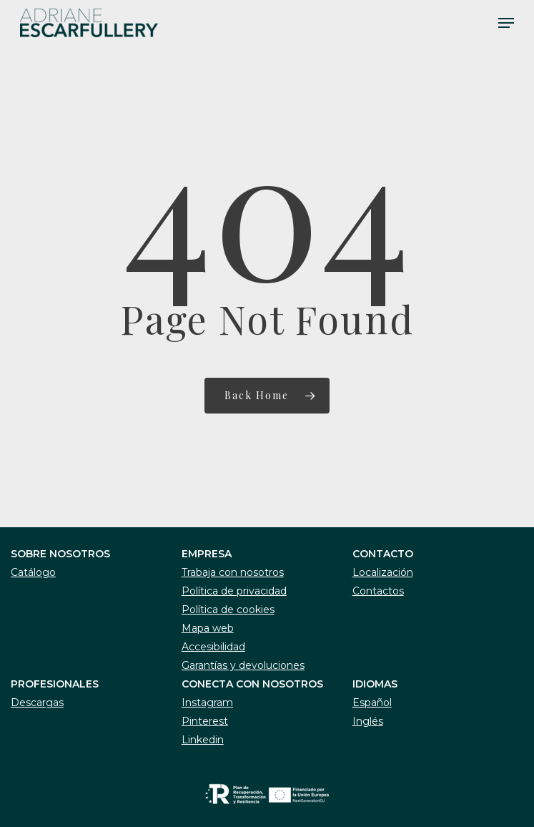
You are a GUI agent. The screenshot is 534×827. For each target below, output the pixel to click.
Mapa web (208, 628)
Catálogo (33, 572)
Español (372, 702)
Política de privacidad (234, 590)
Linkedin (203, 739)
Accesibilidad (213, 646)
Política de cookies (228, 609)
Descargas (37, 702)
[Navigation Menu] (506, 23)
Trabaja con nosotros (233, 572)
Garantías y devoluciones (243, 665)
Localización (382, 572)
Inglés (367, 721)
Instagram (207, 702)
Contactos (378, 590)
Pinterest (205, 721)
